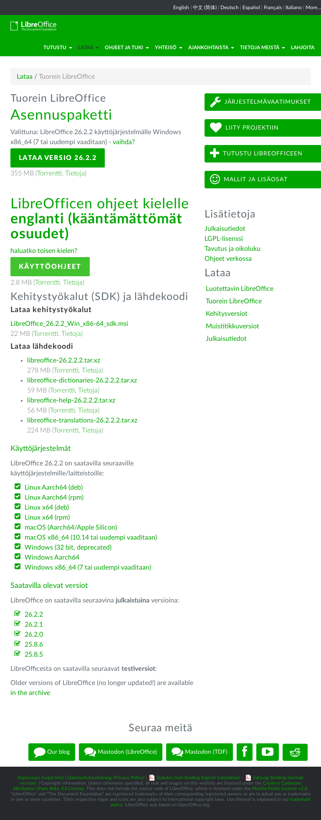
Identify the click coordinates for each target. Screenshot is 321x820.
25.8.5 (34, 654)
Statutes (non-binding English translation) (198, 777)
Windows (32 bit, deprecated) (68, 547)
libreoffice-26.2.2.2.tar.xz (63, 360)
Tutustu (57, 47)
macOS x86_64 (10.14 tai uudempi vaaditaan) (91, 537)
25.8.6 (34, 644)
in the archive (30, 693)
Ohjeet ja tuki (127, 47)
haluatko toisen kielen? (43, 251)
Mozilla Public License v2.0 (279, 788)
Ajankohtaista (211, 47)
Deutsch (229, 7)
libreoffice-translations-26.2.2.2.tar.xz (82, 420)
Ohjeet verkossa (228, 258)
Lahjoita (302, 47)
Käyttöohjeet (50, 266)
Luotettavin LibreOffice (239, 288)
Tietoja (75, 173)
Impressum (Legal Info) (41, 777)
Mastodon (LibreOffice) (120, 752)
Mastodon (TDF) (199, 752)
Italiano (294, 7)
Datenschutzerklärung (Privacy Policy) (106, 777)
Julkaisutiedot (225, 228)
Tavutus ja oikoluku (232, 248)
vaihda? (124, 142)
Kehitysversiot (227, 313)
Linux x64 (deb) (47, 507)
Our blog (52, 752)
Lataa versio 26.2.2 (58, 158)
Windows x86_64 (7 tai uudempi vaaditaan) (88, 567)
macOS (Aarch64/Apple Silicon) (71, 527)
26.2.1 (34, 624)
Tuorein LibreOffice (234, 301)
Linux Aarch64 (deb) (54, 487)
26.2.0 (34, 634)
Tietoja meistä (262, 47)
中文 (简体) (205, 7)
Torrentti (49, 173)
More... (313, 7)
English (181, 7)
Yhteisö (168, 47)
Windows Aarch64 (52, 557)
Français (273, 7)
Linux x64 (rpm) (47, 517)
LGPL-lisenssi (224, 238)
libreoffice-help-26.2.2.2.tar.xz (71, 400)
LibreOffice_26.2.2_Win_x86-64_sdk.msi (69, 323)
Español (251, 7)
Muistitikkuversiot (232, 326)
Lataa (88, 47)
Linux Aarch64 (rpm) (54, 497)
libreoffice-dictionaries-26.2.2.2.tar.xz (82, 380)
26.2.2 (34, 614)
